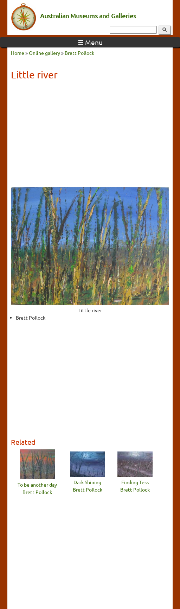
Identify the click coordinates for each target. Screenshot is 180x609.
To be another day (37, 484)
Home (17, 53)
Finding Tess (135, 482)
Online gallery (44, 53)
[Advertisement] (90, 136)
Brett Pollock (79, 53)
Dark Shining (87, 482)
